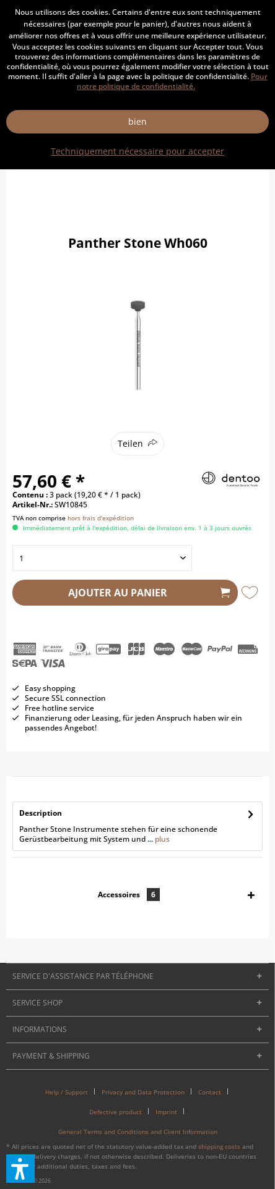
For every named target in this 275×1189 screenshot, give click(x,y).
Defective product (115, 1111)
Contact (209, 1092)
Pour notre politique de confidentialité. (172, 81)
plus (161, 839)
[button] (20, 1168)
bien (137, 121)
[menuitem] (71, 1092)
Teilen (130, 443)
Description (40, 813)
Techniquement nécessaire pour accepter (137, 151)
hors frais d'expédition (101, 518)
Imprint (166, 1111)
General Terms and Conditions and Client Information (137, 1131)
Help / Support (66, 1092)
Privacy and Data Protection (143, 1092)
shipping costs (219, 1146)
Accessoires (129, 894)
